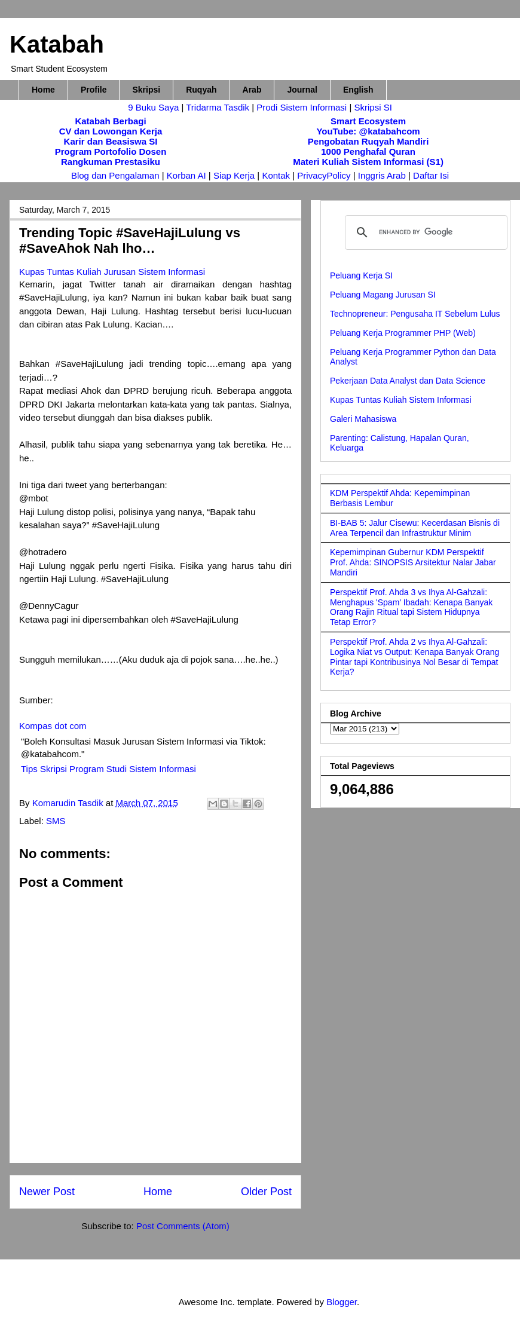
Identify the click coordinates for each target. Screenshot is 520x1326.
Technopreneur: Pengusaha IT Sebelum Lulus (415, 314)
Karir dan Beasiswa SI (111, 141)
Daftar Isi (431, 175)
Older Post (266, 1192)
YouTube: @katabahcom (368, 131)
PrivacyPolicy (325, 175)
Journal (302, 89)
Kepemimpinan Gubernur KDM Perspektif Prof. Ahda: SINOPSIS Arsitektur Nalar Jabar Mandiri (413, 562)
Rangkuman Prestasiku (110, 162)
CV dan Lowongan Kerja (111, 131)
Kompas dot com (53, 726)
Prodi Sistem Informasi (301, 107)
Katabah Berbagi (110, 121)
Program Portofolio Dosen (111, 151)
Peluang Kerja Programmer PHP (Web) (403, 333)
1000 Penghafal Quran (368, 151)
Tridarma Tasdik (219, 107)
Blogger (341, 1302)
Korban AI (186, 175)
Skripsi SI (372, 107)
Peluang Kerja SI (361, 275)
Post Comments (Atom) (183, 1226)
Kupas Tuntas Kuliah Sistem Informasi (401, 400)
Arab (252, 89)
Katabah (57, 44)
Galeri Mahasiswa (363, 419)
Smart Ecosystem (368, 121)
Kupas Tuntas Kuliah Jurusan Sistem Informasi (112, 272)
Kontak (276, 175)
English (358, 89)
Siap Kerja (234, 175)
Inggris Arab (383, 175)
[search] (424, 232)
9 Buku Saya (154, 107)
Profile (94, 89)
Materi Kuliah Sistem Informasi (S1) (368, 162)
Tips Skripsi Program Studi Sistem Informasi (108, 769)
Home (43, 89)
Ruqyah (201, 89)
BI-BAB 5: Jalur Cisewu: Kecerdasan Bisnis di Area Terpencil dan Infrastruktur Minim (415, 528)
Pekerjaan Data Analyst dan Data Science (407, 380)
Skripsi (146, 89)
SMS (56, 821)
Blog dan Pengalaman (115, 175)
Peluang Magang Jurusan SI (383, 294)
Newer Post (47, 1192)
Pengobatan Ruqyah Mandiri (368, 141)
